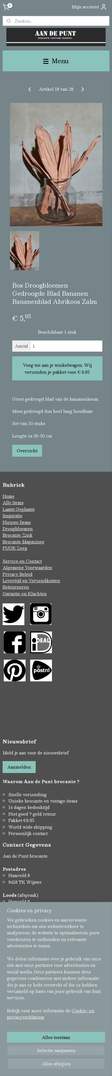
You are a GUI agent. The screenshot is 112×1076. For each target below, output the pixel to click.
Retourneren (16, 586)
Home (9, 496)
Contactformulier (21, 933)
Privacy (11, 574)
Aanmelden (19, 766)
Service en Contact (22, 561)
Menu (56, 61)
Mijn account (89, 6)
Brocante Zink (17, 534)
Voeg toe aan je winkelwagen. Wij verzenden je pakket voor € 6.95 (57, 368)
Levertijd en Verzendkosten (31, 580)
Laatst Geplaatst (19, 509)
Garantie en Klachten (25, 593)
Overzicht (27, 450)
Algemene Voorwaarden (27, 567)
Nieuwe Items (17, 522)
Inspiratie (12, 515)
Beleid (25, 574)
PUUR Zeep (15, 548)
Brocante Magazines (23, 541)
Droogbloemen (18, 528)
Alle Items (13, 502)
